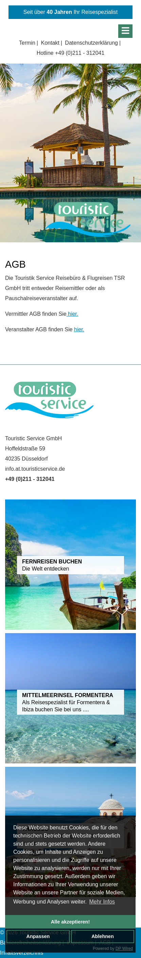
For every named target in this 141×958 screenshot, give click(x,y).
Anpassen (38, 936)
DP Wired (124, 948)
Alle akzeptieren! (70, 921)
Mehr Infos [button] (102, 902)
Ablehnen (102, 936)
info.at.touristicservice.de (35, 469)
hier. (72, 314)
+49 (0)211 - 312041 (79, 53)
